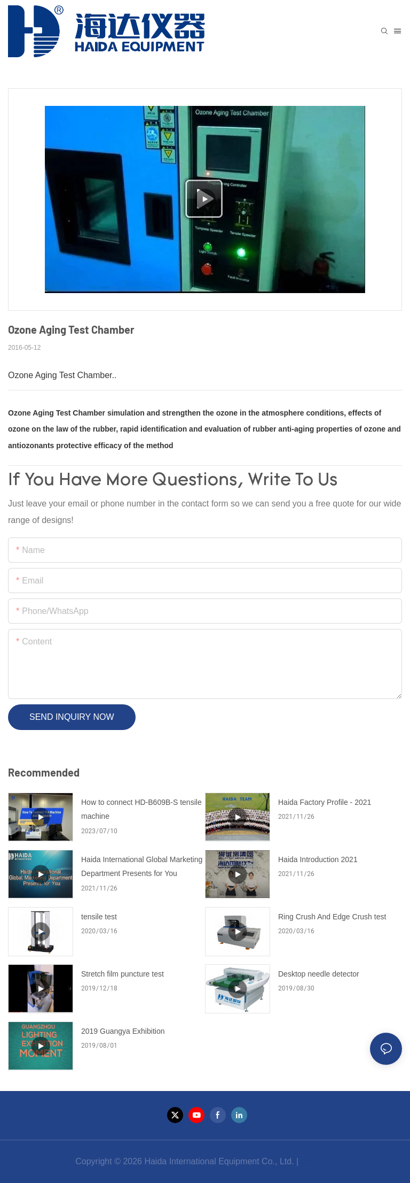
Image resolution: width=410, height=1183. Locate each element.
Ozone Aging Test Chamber (56, 413)
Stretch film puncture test (122, 974)
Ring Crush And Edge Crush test (332, 916)
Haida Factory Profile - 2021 (324, 802)
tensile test (99, 916)
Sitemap (318, 1161)
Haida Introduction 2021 (318, 859)
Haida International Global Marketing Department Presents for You (141, 866)
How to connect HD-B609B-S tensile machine (141, 809)
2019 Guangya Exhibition (122, 1031)
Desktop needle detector (318, 974)
